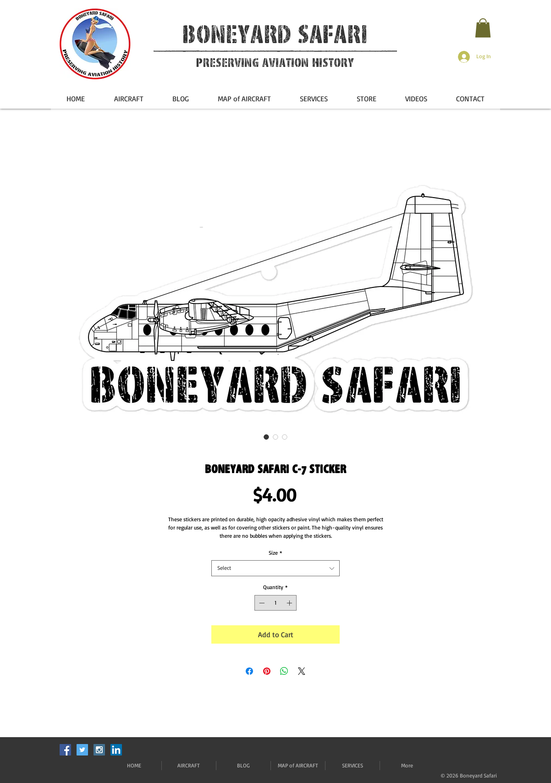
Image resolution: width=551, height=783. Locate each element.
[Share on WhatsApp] (284, 671)
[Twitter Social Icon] (82, 749)
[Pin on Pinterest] (266, 671)
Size (275, 552)
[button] (483, 28)
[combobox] (275, 568)
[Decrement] (261, 603)
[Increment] (290, 603)
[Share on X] (301, 671)
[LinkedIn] (116, 749)
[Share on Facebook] (249, 671)
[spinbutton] (275, 603)
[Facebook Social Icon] (65, 749)
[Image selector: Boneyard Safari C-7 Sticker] (266, 436)
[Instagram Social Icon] (99, 749)
